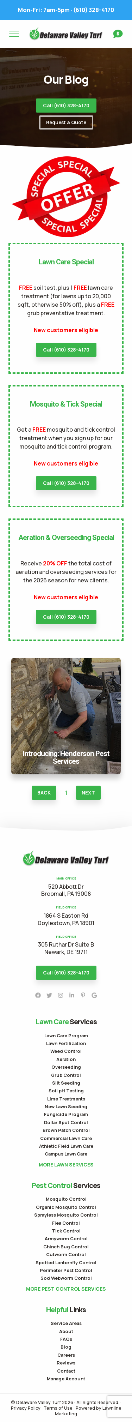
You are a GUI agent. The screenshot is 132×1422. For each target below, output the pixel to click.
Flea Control (66, 1223)
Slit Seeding (66, 1083)
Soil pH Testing (66, 1090)
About (66, 1331)
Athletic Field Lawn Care (66, 1146)
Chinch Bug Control (66, 1246)
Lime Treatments (66, 1099)
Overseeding (66, 1067)
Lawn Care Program (66, 1035)
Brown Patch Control (66, 1130)
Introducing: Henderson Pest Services (66, 662)
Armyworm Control (66, 1238)
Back (44, 793)
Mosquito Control (66, 1199)
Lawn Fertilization (66, 1043)
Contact (66, 1371)
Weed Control (66, 1051)
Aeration (66, 1059)
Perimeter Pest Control (66, 1270)
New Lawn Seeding (66, 1106)
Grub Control (66, 1075)
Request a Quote (66, 122)
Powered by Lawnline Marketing (88, 1411)
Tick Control (66, 1231)
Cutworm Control (66, 1254)
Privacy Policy (25, 1408)
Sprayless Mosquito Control (66, 1215)
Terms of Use (58, 1408)
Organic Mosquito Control (66, 1207)
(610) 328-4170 (66, 10)
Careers (66, 1355)
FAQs (66, 1339)
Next (88, 793)
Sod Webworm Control (66, 1278)
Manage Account (66, 1378)
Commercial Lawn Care (66, 1138)
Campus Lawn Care (66, 1154)
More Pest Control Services (66, 1289)
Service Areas (66, 1323)
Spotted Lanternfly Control (66, 1262)
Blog (66, 1347)
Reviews (66, 1363)
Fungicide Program (66, 1114)
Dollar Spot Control (66, 1122)
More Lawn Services (66, 1165)
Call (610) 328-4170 (66, 105)
